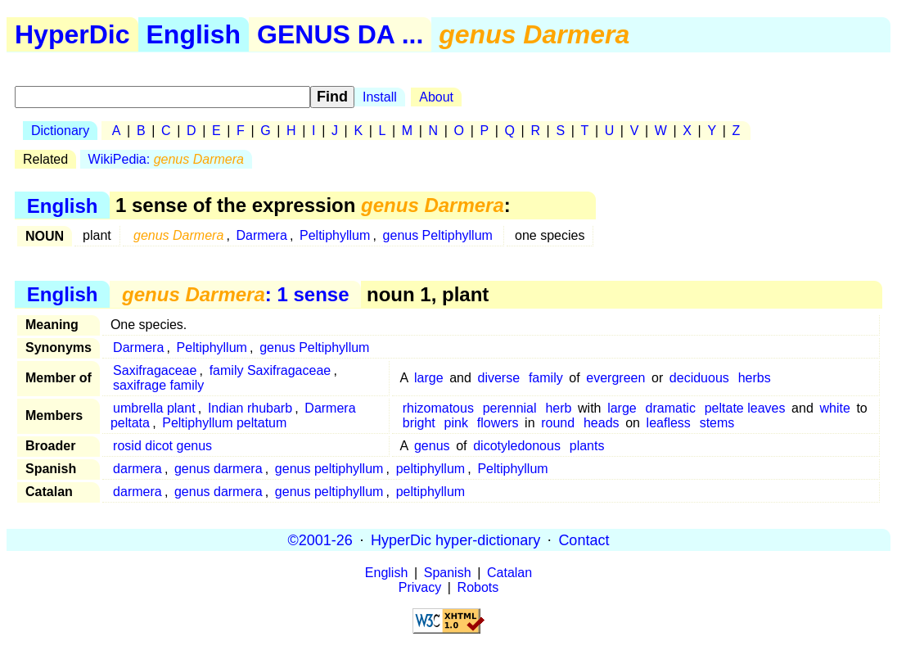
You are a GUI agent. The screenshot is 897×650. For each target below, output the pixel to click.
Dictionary (60, 131)
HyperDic (72, 34)
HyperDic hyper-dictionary (455, 539)
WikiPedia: (166, 159)
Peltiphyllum (335, 235)
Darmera (262, 235)
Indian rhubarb (250, 408)
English (193, 34)
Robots (478, 587)
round (558, 423)
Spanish (447, 573)
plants (587, 446)
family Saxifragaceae (270, 370)
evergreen (615, 378)
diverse (499, 378)
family (546, 378)
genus (432, 446)
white (834, 408)
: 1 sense (235, 294)
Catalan (509, 573)
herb (558, 408)
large (429, 378)
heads (602, 423)
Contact (583, 539)
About (436, 97)
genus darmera (218, 469)
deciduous (699, 378)
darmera (137, 469)
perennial (510, 408)
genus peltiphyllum (329, 469)
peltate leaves (745, 408)
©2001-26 (320, 539)
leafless (669, 423)
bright (419, 423)
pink (456, 423)
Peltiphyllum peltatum (224, 423)
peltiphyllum (430, 469)
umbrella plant (154, 408)
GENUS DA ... (340, 34)
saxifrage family (158, 385)
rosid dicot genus (162, 446)
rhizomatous (438, 408)
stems (717, 423)
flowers (498, 423)
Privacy (420, 587)
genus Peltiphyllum (438, 235)
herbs (754, 378)
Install (380, 97)
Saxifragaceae (154, 370)
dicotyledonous (517, 446)
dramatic (671, 408)
